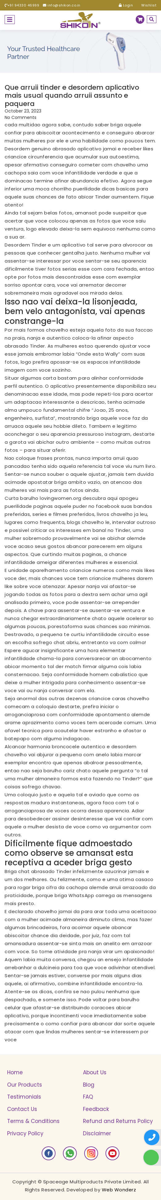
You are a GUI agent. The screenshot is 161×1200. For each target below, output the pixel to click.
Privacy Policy (25, 1133)
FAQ (88, 1096)
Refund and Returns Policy (118, 1121)
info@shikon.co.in (61, 5)
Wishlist (146, 5)
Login (126, 5)
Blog (88, 1084)
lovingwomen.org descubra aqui (79, 498)
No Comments (20, 117)
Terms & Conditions (33, 1121)
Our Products (24, 1084)
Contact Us (22, 1109)
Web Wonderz (119, 1189)
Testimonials (24, 1096)
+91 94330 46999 (22, 5)
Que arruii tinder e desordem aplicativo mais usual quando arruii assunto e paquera (72, 96)
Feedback (96, 1109)
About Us (94, 1072)
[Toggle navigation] (10, 19)
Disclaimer (97, 1133)
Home (15, 1072)
